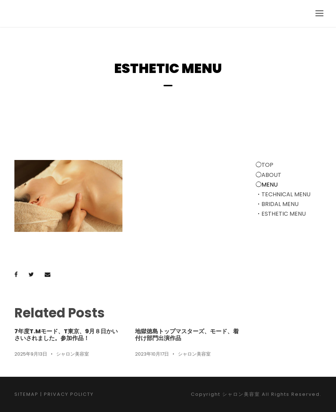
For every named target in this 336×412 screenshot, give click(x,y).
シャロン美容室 (72, 354)
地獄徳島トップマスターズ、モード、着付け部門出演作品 (187, 334)
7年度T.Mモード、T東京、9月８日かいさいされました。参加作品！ (66, 334)
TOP (267, 165)
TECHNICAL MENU (285, 194)
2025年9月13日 (30, 354)
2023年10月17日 (152, 354)
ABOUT (271, 175)
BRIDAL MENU (280, 204)
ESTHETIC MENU (283, 214)
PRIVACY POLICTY (69, 394)
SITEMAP (26, 394)
